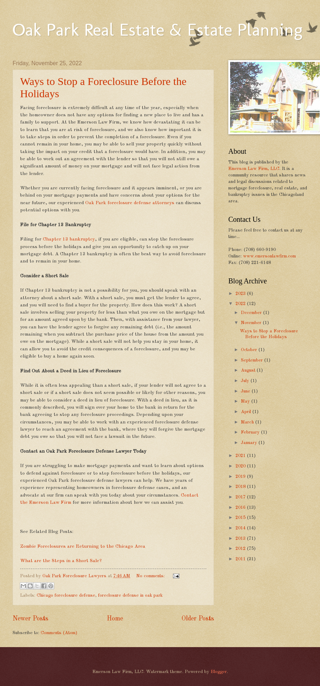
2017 (241, 497)
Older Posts (198, 618)
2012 (241, 548)
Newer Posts (30, 618)
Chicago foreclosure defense (66, 595)
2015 (241, 517)
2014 (241, 528)
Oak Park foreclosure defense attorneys (129, 203)
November (252, 322)
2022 (241, 303)
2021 (241, 455)
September (252, 360)
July (246, 380)
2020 (241, 466)
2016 (241, 507)
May (246, 401)
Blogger (219, 671)
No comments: (151, 576)
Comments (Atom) (59, 633)
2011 (241, 559)
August (249, 370)
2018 (241, 486)
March (248, 422)
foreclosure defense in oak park (130, 595)
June (246, 391)
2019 (241, 476)
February (251, 432)
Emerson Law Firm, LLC (253, 168)
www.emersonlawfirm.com (269, 256)
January (250, 442)
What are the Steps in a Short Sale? (61, 561)
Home (115, 618)
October (250, 350)
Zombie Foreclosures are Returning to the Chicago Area (82, 546)
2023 (241, 293)
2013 (241, 538)
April (246, 411)
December (252, 312)
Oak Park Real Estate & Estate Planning (157, 29)
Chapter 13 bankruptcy (69, 239)
